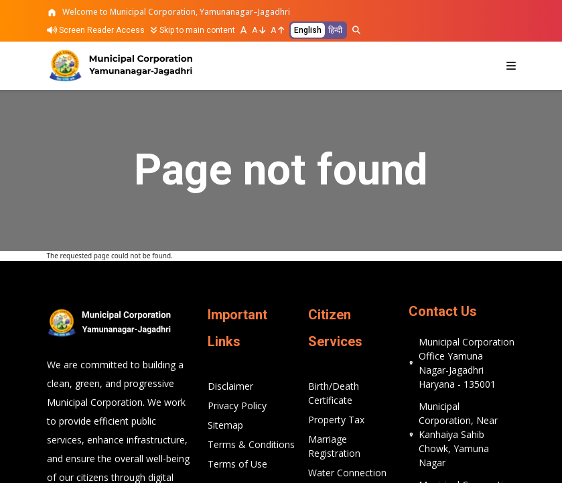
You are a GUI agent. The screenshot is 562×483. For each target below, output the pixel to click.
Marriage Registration (334, 446)
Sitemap (225, 425)
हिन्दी (335, 30)
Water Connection (347, 472)
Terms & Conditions (251, 444)
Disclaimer (230, 386)
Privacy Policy (237, 405)
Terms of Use (237, 464)
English (308, 30)
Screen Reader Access (96, 30)
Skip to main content (192, 30)
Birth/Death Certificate (333, 393)
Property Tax (336, 419)
